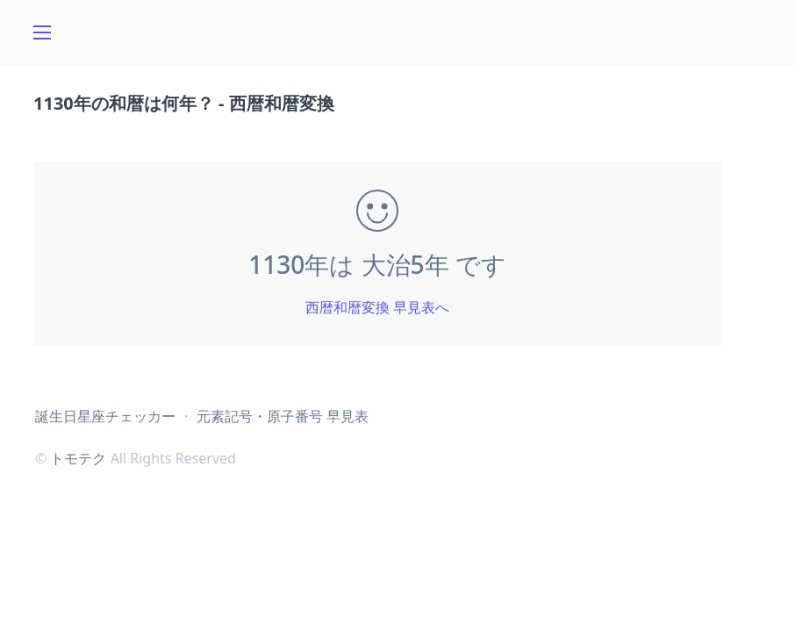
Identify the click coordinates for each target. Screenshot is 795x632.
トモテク (78, 458)
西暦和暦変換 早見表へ (377, 307)
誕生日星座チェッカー (105, 416)
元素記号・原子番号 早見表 (283, 416)
